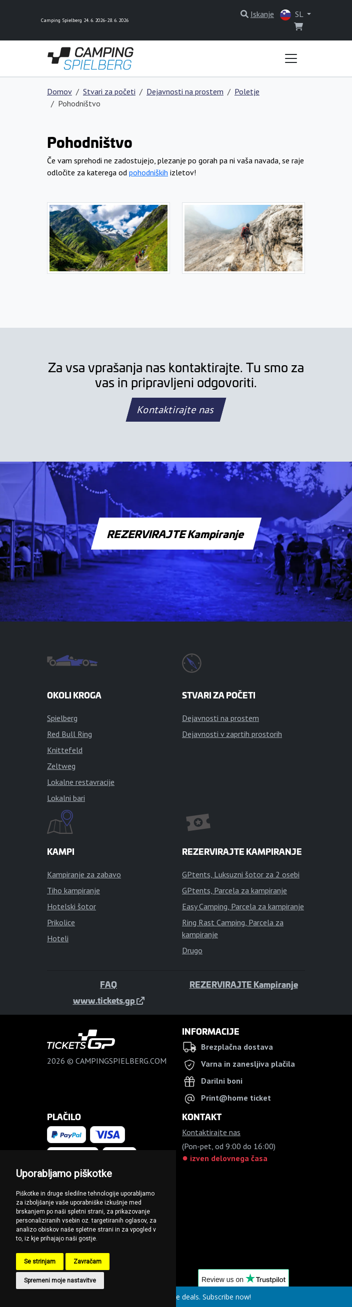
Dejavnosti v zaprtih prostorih (232, 734)
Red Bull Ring (69, 734)
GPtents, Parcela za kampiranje (234, 890)
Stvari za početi (109, 91)
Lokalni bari (66, 798)
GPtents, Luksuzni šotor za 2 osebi (241, 874)
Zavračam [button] (88, 1261)
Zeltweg (61, 766)
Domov (59, 91)
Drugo (192, 950)
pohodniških (148, 172)
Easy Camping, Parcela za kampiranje (243, 906)
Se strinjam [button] (40, 1261)
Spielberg (62, 718)
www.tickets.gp (108, 1000)
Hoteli (57, 938)
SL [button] (292, 14)
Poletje (247, 91)
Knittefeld (64, 750)
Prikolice (61, 922)
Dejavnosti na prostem (185, 91)
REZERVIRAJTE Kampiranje (176, 533)
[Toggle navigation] (291, 58)
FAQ (108, 984)
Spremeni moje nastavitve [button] (60, 1280)
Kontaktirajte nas (176, 409)
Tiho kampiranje (73, 890)
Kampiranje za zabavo (84, 874)
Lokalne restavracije (80, 782)
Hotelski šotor (71, 906)
